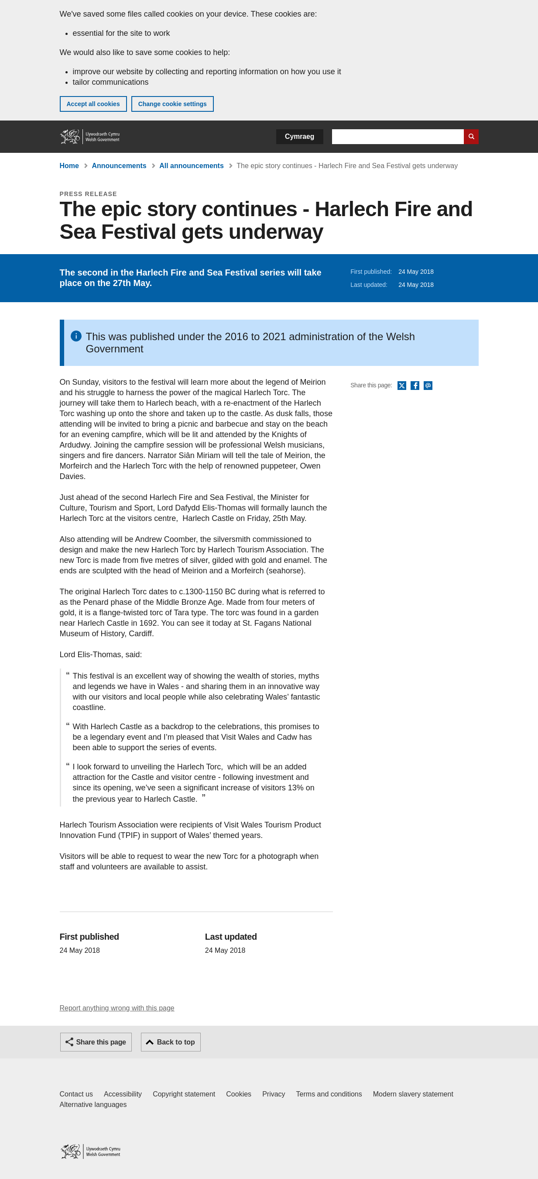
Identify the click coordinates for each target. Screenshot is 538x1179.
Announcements (119, 165)
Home (69, 165)
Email (428, 386)
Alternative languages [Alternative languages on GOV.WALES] (93, 1104)
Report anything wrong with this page (117, 1008)
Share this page (101, 1042)
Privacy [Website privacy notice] (273, 1094)
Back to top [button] (176, 1042)
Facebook (415, 386)
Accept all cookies (93, 103)
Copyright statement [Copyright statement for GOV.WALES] (184, 1094)
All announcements (191, 165)
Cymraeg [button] (299, 136)
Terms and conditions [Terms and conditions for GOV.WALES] (329, 1094)
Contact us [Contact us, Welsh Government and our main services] (76, 1094)
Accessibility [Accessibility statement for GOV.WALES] (123, 1094)
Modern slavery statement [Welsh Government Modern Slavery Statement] (413, 1094)
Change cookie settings (172, 103)
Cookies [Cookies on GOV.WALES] (238, 1094)
